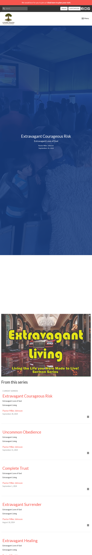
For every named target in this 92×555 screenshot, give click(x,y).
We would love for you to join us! (46, 2)
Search (64, 8)
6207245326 (74, 8)
